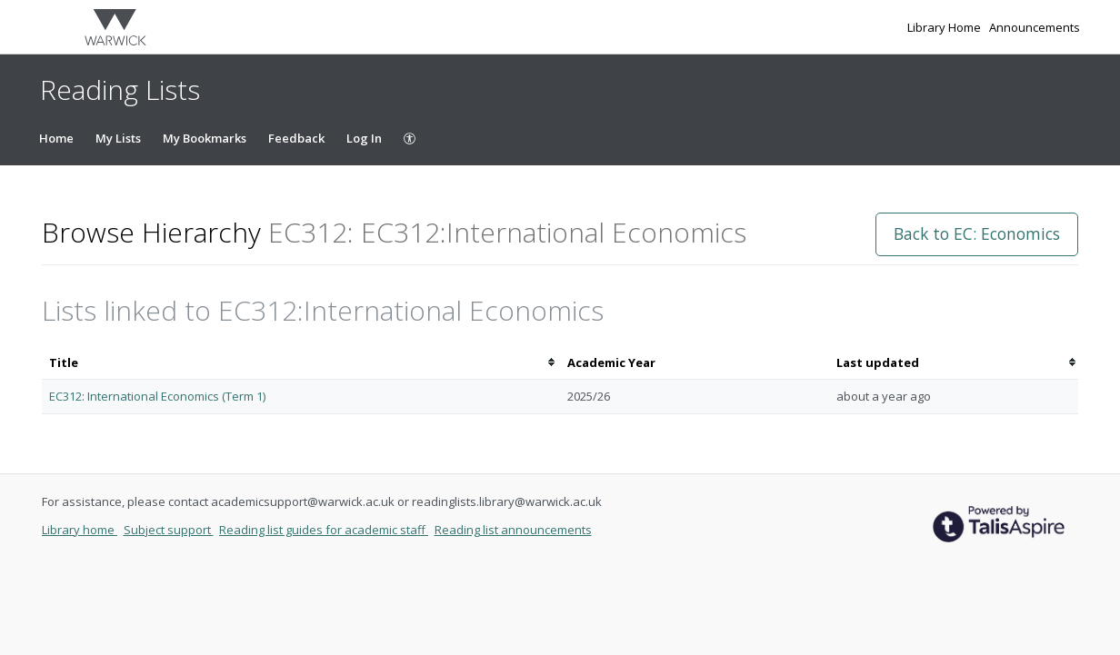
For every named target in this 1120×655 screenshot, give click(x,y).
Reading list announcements (513, 529)
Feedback (296, 138)
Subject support (169, 529)
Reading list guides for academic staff (323, 529)
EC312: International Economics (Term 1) (157, 396)
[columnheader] (301, 363)
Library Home (945, 27)
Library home (79, 529)
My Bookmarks (204, 138)
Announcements (1034, 27)
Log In (364, 138)
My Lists (118, 138)
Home (56, 138)
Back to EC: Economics (977, 233)
